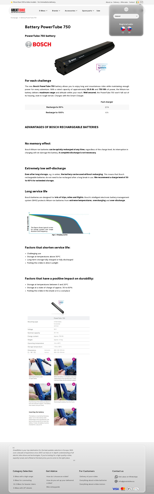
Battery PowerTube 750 (28, 14)
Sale (98, 9)
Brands (55, 9)
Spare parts (87, 9)
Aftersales (124, 2)
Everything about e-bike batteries (93, 477)
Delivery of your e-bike (89, 473)
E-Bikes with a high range (23, 473)
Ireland (117, 16)
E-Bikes (42, 9)
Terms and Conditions (67, 491)
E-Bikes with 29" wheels (22, 485)
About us (109, 2)
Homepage (14, 14)
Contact (132, 2)
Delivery (116, 2)
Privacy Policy (89, 491)
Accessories (70, 9)
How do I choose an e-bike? (57, 473)
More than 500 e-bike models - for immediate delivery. (34, 2)
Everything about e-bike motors (92, 481)
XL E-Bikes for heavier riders (24, 481)
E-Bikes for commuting (22, 477)
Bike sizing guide (53, 484)
